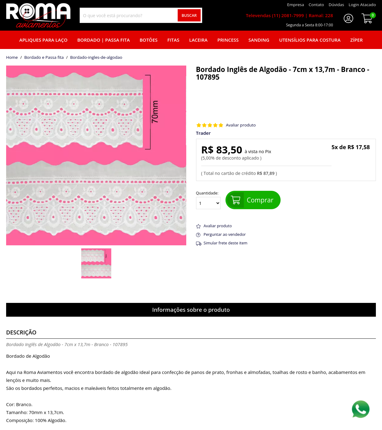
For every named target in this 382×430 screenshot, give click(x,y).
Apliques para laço (43, 40)
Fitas (173, 40)
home (12, 57)
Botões (149, 40)
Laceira (198, 40)
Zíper (356, 40)
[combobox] (141, 15)
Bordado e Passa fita (44, 57)
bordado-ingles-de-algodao (96, 57)
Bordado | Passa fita (103, 40)
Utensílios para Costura (309, 40)
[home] (38, 15)
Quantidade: (208, 200)
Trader (203, 133)
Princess (228, 40)
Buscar (189, 15)
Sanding (258, 40)
